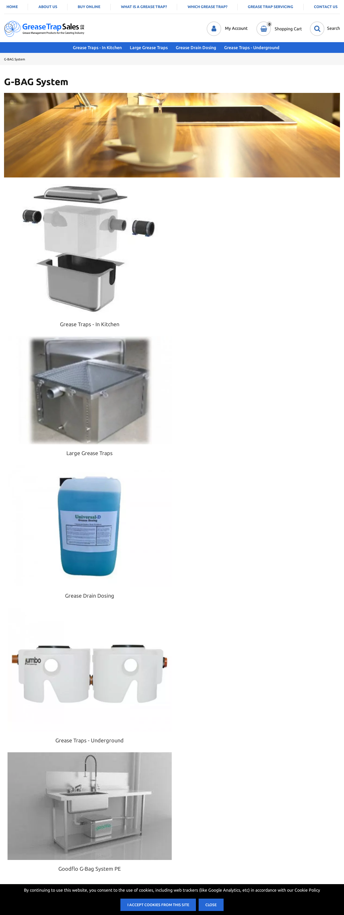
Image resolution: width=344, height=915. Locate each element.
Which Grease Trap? (207, 7)
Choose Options (61, 535)
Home (12, 7)
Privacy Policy (101, 836)
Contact (95, 817)
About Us (47, 7)
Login (177, 817)
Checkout (181, 846)
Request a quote (111, 535)
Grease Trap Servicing (270, 7)
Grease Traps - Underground (247, 47)
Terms (94, 827)
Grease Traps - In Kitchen (93, 47)
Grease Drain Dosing (192, 47)
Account (180, 827)
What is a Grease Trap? (144, 7)
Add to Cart (159, 530)
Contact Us (326, 7)
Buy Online (89, 7)
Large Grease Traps (145, 47)
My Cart (179, 836)
